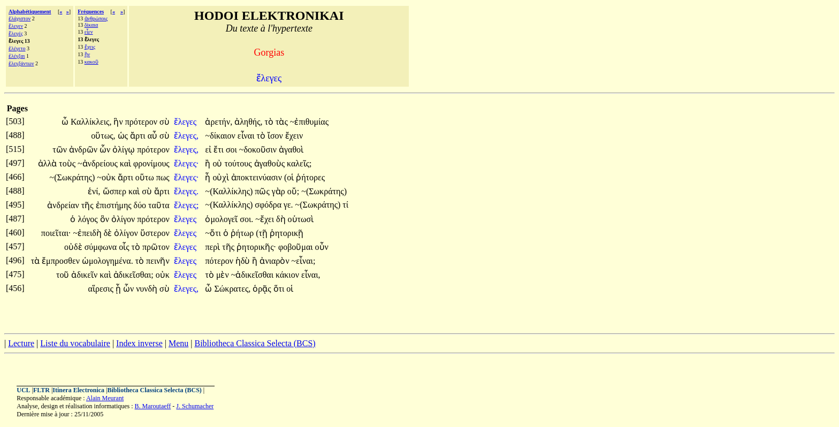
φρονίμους (151, 163)
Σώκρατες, (232, 288)
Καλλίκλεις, (91, 121)
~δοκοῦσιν (259, 149)
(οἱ (290, 177)
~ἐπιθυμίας (309, 121)
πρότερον (142, 121)
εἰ (209, 149)
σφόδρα (269, 204)
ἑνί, (94, 191)
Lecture (21, 343)
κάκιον (288, 274)
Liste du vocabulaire (75, 343)
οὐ (218, 163)
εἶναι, (311, 274)
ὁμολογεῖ (222, 219)
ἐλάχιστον (19, 18)
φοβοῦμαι (296, 246)
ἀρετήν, (218, 121)
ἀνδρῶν (84, 149)
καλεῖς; (299, 163)
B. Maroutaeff (153, 406)
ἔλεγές (16, 33)
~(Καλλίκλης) (229, 191)
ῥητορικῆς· (256, 246)
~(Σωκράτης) (72, 177)
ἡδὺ (244, 260)
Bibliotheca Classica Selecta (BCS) (254, 343)
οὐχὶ (221, 177)
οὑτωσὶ (301, 219)
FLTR (41, 390)
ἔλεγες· (186, 163)
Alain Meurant (105, 398)
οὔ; (293, 191)
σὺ (164, 121)
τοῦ (63, 274)
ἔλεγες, (186, 135)
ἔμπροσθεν (62, 260)
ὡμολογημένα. (107, 260)
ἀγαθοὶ (291, 149)
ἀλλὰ (48, 163)
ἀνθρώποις (96, 18)
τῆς (88, 205)
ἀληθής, (248, 121)
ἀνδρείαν (64, 205)
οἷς (125, 246)
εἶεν (89, 32)
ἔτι (219, 149)
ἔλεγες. (186, 191)
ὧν (106, 149)
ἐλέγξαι (17, 56)
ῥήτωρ (243, 233)
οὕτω (145, 177)
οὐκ (163, 274)
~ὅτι (214, 233)
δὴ (282, 219)
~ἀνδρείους (99, 163)
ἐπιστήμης (115, 205)
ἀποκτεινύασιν (257, 177)
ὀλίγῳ (124, 149)
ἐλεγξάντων (21, 63)
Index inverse (139, 343)
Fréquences (91, 11)
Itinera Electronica (78, 390)
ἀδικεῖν (85, 274)
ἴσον (276, 135)
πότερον (220, 260)
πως (163, 177)
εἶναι (247, 135)
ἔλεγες (186, 121)
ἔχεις (90, 47)
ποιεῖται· (56, 233)
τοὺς (68, 163)
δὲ (109, 233)
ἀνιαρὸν (275, 260)
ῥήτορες (310, 177)
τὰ (36, 260)
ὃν (105, 219)
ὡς (124, 135)
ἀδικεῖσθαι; (133, 274)
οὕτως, (103, 135)
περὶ (213, 246)
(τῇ (263, 233)
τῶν (60, 149)
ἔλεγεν (16, 26)
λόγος (89, 219)
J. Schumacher (194, 406)
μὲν (223, 274)
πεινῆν (158, 260)
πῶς (263, 191)
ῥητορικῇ (286, 233)
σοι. (246, 219)
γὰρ (279, 191)
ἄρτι (139, 135)
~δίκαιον (221, 135)
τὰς (283, 121)
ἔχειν (294, 135)
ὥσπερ (115, 191)
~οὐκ (107, 177)
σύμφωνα (102, 246)
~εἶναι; (304, 260)
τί (345, 204)
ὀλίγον (124, 219)
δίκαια (91, 25)
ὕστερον (155, 233)
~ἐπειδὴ (88, 233)
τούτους (239, 163)
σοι (232, 149)
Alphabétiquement (30, 11)
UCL (23, 390)
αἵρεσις (102, 288)
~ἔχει (265, 219)
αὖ (153, 135)
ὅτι (280, 288)
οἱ (289, 288)
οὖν (322, 246)
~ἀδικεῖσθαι (253, 274)
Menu (178, 343)
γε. (288, 204)
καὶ (126, 163)
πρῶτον (156, 246)
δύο (141, 205)
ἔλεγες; (186, 205)
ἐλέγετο (17, 48)
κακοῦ (91, 62)
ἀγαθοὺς (270, 163)
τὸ (270, 121)
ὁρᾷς (263, 288)
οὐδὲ (74, 246)
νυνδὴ (147, 288)
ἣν (87, 54)
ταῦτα (159, 205)
